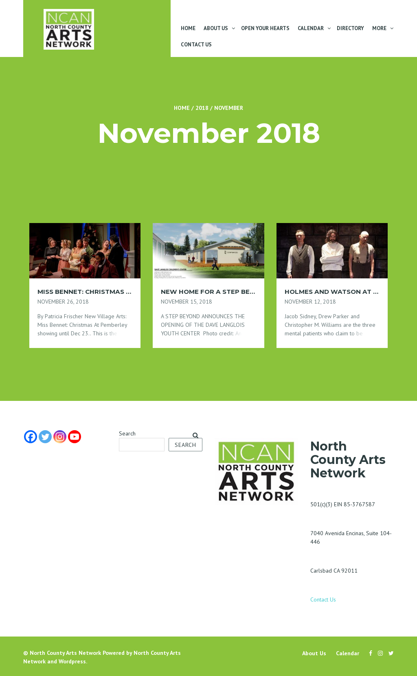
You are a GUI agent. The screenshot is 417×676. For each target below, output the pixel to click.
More (379, 28)
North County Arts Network (65, 652)
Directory (350, 28)
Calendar (311, 28)
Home (188, 28)
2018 (201, 108)
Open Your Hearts (265, 28)
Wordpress (72, 661)
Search (127, 433)
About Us (216, 28)
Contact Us (196, 44)
